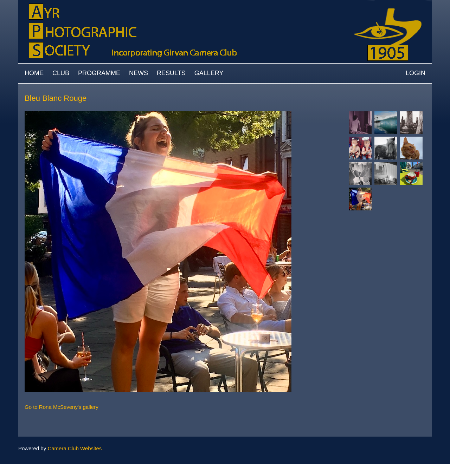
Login (415, 73)
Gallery (209, 73)
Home (34, 73)
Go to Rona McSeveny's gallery (61, 407)
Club (60, 73)
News (138, 73)
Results (171, 73)
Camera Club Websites (74, 448)
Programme (99, 73)
